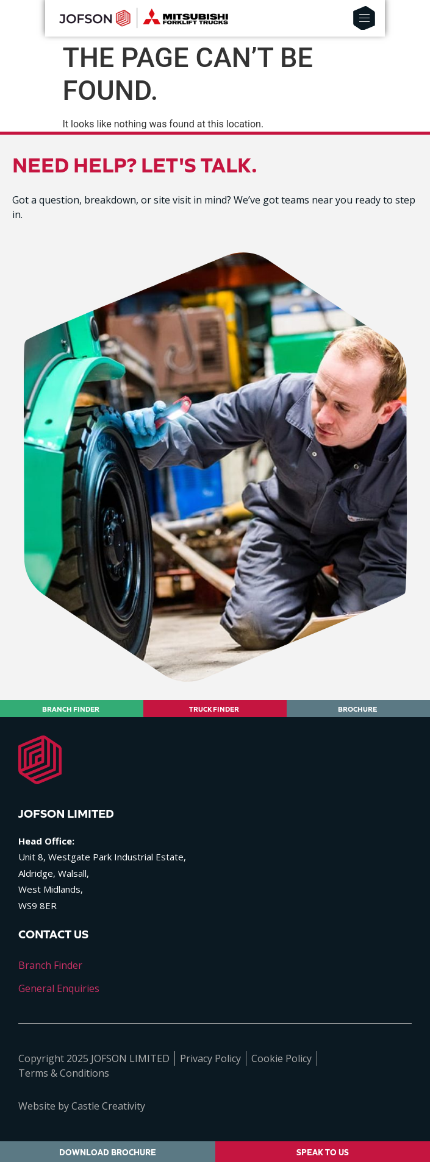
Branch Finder (50, 965)
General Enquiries (58, 988)
